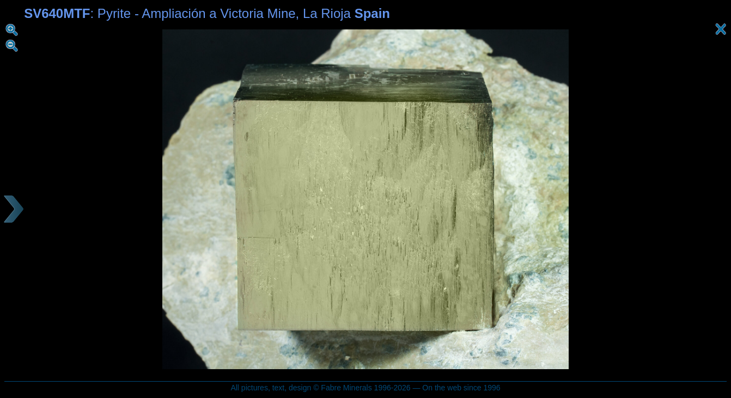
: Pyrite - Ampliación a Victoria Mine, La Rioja (207, 13)
